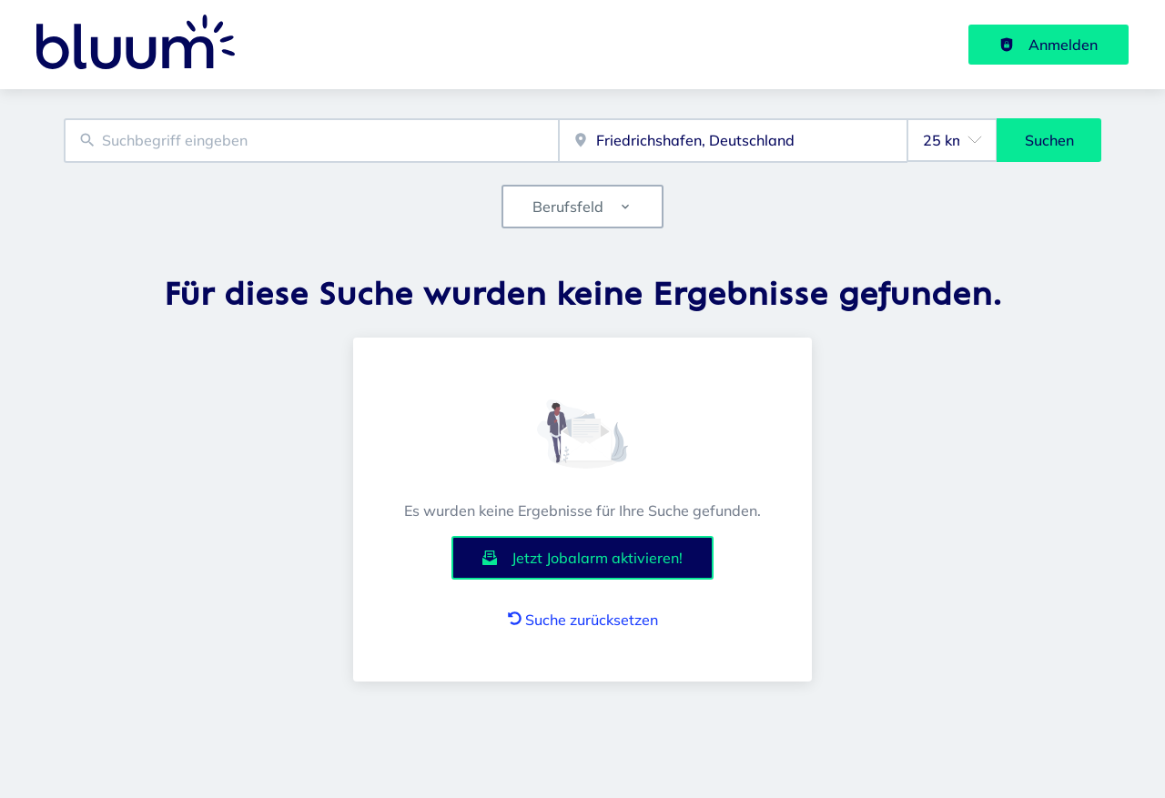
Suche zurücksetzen (583, 620)
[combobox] (311, 140)
